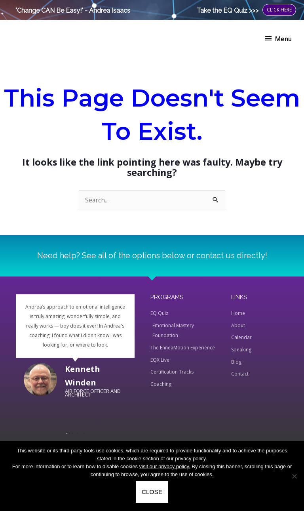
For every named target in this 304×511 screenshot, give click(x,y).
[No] (294, 476)
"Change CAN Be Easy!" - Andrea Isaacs (72, 10)
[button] (66, 433)
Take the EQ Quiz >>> (227, 10)
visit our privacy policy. (164, 466)
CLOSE (152, 491)
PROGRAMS (166, 297)
